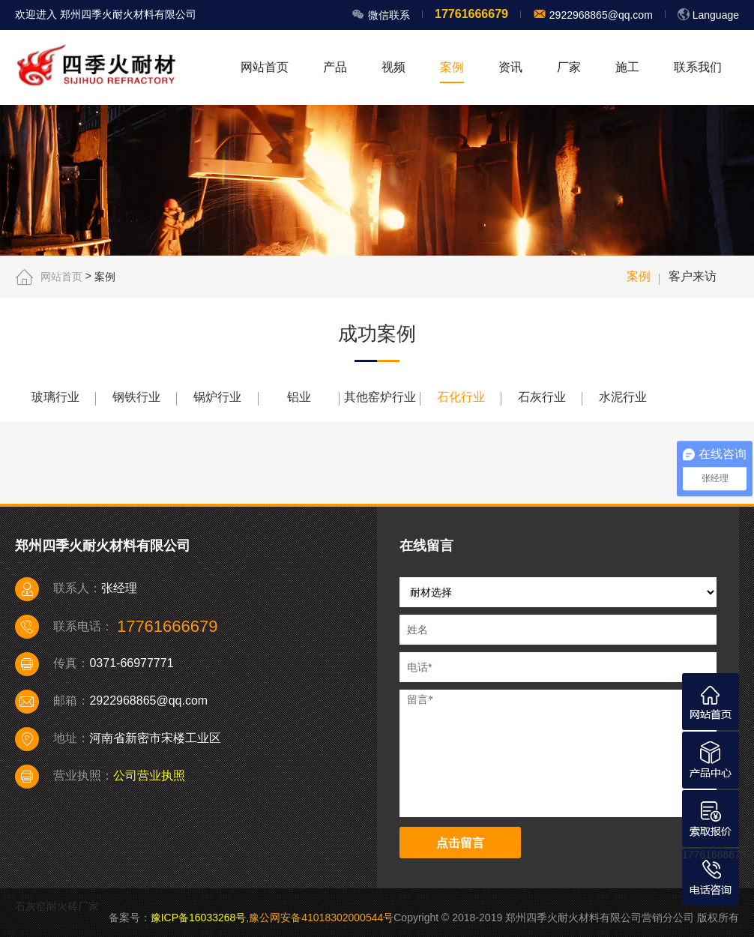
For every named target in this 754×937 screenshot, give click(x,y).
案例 (452, 67)
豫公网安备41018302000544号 (321, 918)
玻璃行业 (55, 397)
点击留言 (460, 843)
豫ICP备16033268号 (199, 918)
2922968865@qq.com (599, 15)
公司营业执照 (149, 775)
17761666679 (714, 855)
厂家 (569, 67)
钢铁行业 (136, 397)
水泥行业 (623, 397)
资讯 (510, 67)
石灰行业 (542, 397)
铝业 (299, 397)
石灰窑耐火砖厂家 (57, 906)
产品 (335, 67)
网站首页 (265, 67)
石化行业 (461, 397)
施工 (627, 67)
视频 (393, 67)
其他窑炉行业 (380, 397)
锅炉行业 (217, 397)
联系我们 (698, 67)
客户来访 (693, 276)
